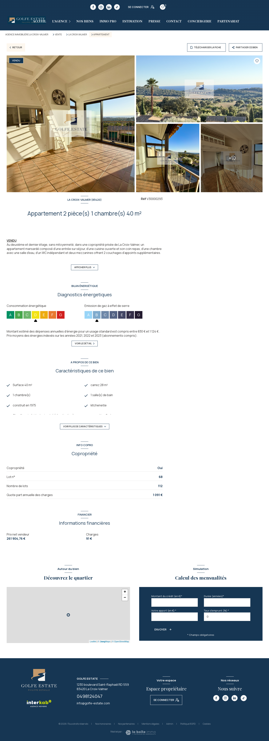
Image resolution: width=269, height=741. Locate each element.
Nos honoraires (103, 723)
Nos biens (84, 21)
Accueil (39, 21)
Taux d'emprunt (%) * (216, 610)
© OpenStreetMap (120, 641)
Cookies (207, 724)
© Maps (104, 641)
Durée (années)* (214, 596)
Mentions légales (150, 723)
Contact (174, 21)
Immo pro (108, 21)
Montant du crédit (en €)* (166, 596)
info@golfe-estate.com (93, 703)
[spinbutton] (227, 616)
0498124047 (89, 696)
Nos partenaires (126, 723)
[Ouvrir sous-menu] (70, 21)
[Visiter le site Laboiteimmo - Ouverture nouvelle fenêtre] (140, 732)
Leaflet (93, 641)
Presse (154, 21)
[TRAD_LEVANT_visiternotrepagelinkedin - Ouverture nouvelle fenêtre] (109, 7)
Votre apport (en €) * (163, 610)
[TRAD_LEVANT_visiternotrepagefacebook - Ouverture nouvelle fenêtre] (93, 7)
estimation (132, 21)
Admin (169, 723)
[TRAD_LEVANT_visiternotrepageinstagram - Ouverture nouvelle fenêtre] (101, 7)
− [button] (125, 598)
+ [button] (125, 592)
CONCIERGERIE (199, 21)
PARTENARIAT (228, 21)
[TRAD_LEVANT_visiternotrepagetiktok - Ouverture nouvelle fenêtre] (117, 7)
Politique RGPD (188, 723)
